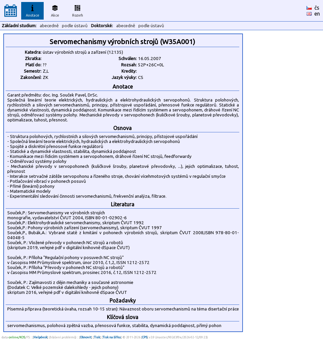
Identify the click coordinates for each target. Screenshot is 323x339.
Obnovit (85, 337)
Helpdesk (40, 337)
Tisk (97, 337)
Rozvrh (77, 10)
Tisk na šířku (112, 337)
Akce (55, 10)
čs (316, 8)
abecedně (49, 25)
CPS (144, 337)
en (317, 14)
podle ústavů (75, 25)
